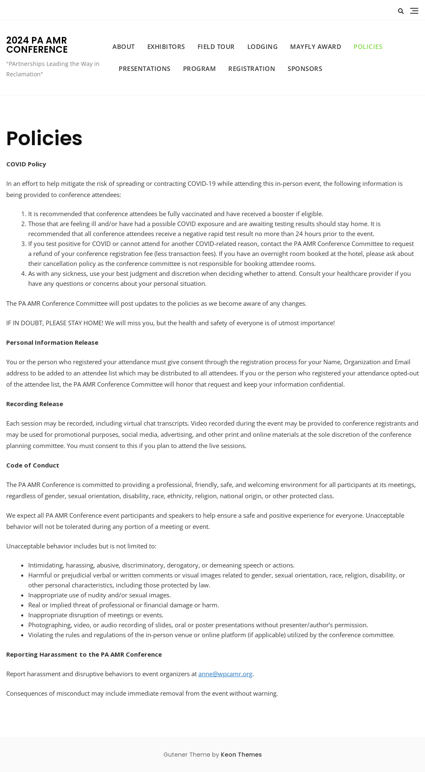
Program (199, 68)
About (123, 46)
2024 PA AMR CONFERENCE (37, 45)
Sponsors (305, 68)
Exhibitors (166, 46)
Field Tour (216, 46)
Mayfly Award (315, 46)
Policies (368, 46)
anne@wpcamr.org (225, 674)
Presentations (145, 68)
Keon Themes (241, 754)
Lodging (262, 46)
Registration (251, 68)
